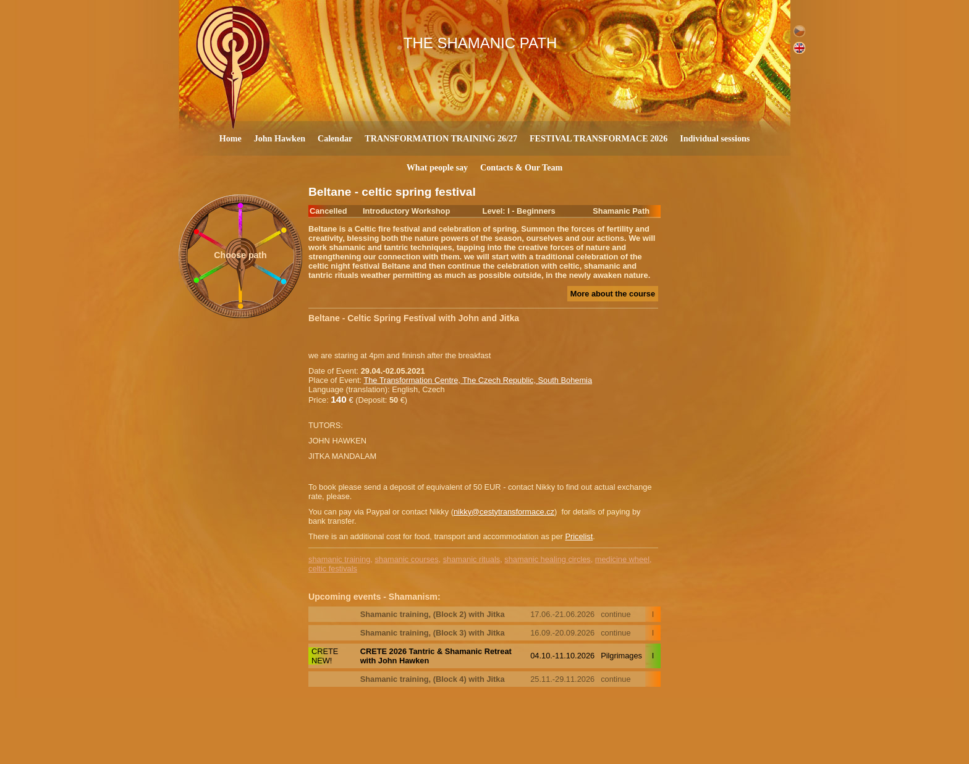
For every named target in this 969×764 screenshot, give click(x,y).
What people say (437, 167)
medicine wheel (622, 559)
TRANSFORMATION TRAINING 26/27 (441, 138)
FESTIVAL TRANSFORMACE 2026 (598, 138)
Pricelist (579, 536)
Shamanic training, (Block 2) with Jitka (432, 614)
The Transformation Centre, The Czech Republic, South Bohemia (477, 380)
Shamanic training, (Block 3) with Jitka (432, 632)
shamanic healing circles (547, 559)
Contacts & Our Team (521, 167)
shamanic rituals (471, 559)
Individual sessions (715, 138)
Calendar (335, 138)
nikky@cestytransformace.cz (504, 511)
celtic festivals (332, 568)
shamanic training (339, 559)
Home (230, 138)
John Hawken (279, 138)
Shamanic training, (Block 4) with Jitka (432, 679)
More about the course (612, 293)
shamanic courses (406, 559)
